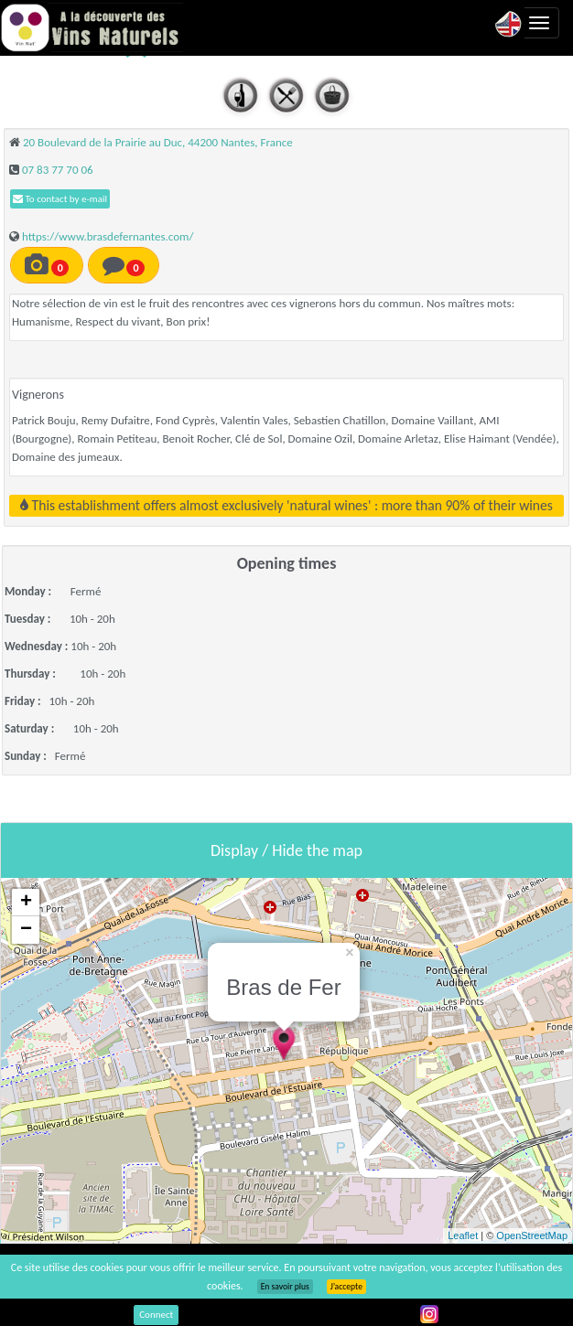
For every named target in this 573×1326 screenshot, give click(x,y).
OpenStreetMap (532, 1235)
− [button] (26, 930)
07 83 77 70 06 (57, 169)
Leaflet (463, 1235)
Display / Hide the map (286, 850)
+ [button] (26, 902)
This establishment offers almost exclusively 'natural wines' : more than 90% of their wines (286, 505)
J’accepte (346, 1286)
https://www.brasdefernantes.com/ (107, 236)
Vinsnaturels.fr (91, 27)
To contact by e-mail (60, 199)
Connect (156, 1315)
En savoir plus (285, 1286)
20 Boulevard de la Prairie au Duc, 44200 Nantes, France (158, 142)
